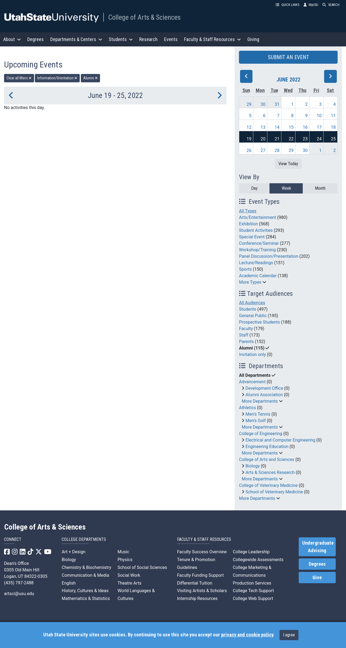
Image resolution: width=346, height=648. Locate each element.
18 (333, 127)
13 (263, 127)
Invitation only (252, 354)
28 (277, 150)
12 (249, 127)
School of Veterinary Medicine (274, 491)
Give (317, 578)
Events (171, 39)
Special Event (252, 236)
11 (333, 115)
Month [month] (320, 188)
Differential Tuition (194, 583)
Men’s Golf (255, 420)
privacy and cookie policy (247, 635)
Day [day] (254, 188)
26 (249, 150)
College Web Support (253, 598)
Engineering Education (266, 446)
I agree (289, 634)
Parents (246, 341)
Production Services (252, 583)
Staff (243, 335)
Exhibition (248, 223)
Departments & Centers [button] (76, 39)
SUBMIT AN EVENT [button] (288, 57)
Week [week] (286, 188)
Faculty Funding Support (200, 575)
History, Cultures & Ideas (85, 590)
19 (249, 138)
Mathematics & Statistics (86, 598)
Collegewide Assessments (258, 559)
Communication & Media (85, 575)
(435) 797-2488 (19, 582)
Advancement (252, 381)
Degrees (35, 39)
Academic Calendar (258, 275)
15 (291, 127)
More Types (250, 282)
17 (319, 127)
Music (123, 551)
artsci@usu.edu (19, 593)
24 (319, 138)
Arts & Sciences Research (270, 472)
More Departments (260, 401)
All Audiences (252, 302)
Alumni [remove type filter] (90, 78)
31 (277, 104)
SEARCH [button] (331, 5)
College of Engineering (260, 433)
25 (333, 138)
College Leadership (251, 551)
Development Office (264, 388)
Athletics (247, 407)
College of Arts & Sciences (144, 17)
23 (305, 138)
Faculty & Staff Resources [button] (212, 39)
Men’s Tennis (257, 414)
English (69, 583)
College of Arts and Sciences (266, 459)
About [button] (12, 39)
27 (263, 150)
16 (305, 127)
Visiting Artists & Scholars (202, 590)
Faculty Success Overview (202, 551)
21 (277, 138)
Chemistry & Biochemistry (86, 567)
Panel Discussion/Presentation (268, 256)
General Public (253, 315)
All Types (247, 210)
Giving (253, 39)
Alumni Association (264, 394)
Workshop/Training (257, 249)
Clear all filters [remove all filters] (19, 78)
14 (277, 127)
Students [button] (121, 39)
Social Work (129, 575)
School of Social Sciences (142, 567)
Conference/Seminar (259, 243)
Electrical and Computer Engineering (280, 440)
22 (291, 138)
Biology (252, 466)
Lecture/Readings (256, 262)
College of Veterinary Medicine (268, 485)
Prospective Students (259, 322)
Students (247, 309)
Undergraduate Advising (318, 547)
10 (319, 115)
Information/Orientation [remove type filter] (57, 78)
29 (249, 104)
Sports (245, 269)
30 (263, 104)
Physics (125, 559)
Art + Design (73, 551)
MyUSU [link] (311, 5)
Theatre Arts (129, 583)
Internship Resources (197, 598)
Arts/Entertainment (257, 217)
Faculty (246, 328)
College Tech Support (253, 590)
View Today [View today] (288, 163)
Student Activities (256, 230)
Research (148, 39)
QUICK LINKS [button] (287, 5)
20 (263, 138)
